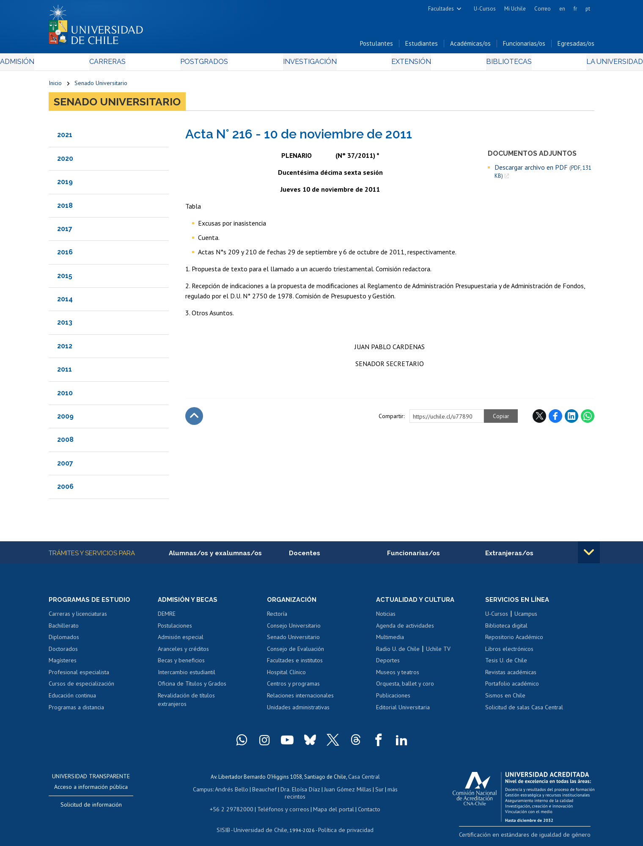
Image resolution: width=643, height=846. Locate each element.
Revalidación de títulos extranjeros (186, 703)
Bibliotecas (473, 64)
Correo (542, 8)
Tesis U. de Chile (506, 664)
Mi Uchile (515, 8)
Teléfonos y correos (282, 803)
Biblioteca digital (506, 629)
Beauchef (256, 791)
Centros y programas (293, 687)
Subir (194, 418)
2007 (65, 466)
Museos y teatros (397, 675)
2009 (65, 419)
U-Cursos (485, 8)
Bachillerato (64, 629)
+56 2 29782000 (236, 803)
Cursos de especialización (81, 687)
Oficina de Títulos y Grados (192, 687)
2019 (65, 184)
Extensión (393, 64)
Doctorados (63, 652)
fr (575, 8)
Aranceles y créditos (183, 652)
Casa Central (364, 779)
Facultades (441, 8)
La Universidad (562, 64)
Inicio (55, 85)
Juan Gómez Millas (334, 791)
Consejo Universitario (294, 629)
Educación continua (72, 699)
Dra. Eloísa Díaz (289, 791)
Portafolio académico (512, 687)
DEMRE (167, 617)
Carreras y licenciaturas (78, 617)
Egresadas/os (576, 46)
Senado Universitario (100, 85)
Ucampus (525, 617)
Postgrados (219, 64)
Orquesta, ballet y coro (405, 687)
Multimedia (390, 640)
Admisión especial (180, 640)
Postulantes (376, 46)
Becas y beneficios (181, 664)
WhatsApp (587, 418)
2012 (64, 348)
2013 (64, 325)
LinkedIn (571, 418)
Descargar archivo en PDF (543, 174)
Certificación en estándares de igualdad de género (534, 837)
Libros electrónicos (509, 652)
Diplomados (64, 640)
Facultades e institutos (295, 664)
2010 (65, 395)
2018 (65, 208)
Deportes (388, 664)
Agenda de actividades (405, 629)
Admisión (68, 64)
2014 (65, 302)
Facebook (555, 418)
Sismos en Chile (505, 699)
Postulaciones (175, 629)
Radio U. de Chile (398, 652)
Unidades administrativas (298, 710)
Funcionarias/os (524, 46)
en (562, 8)
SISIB (229, 823)
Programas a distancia (76, 710)
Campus (198, 791)
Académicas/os (470, 46)
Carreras (140, 64)
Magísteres (63, 664)
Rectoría (277, 617)
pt (587, 8)
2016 (65, 255)
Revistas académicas (510, 675)
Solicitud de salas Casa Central (524, 710)
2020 (65, 161)
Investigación (308, 64)
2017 (64, 231)
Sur (364, 791)
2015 (64, 278)
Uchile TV (438, 652)
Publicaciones (393, 699)
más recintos (387, 791)
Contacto (363, 803)
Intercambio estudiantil (186, 675)
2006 (65, 489)
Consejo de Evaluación (295, 652)
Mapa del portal (329, 803)
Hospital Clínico (286, 675)
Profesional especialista (79, 675)
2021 (64, 137)
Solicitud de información (91, 808)
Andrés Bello (225, 791)
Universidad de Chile (262, 823)
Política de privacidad (342, 823)
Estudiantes (421, 46)
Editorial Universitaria (403, 710)
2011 (64, 372)
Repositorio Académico (514, 640)
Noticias (386, 617)
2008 (65, 442)
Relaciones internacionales (300, 699)
